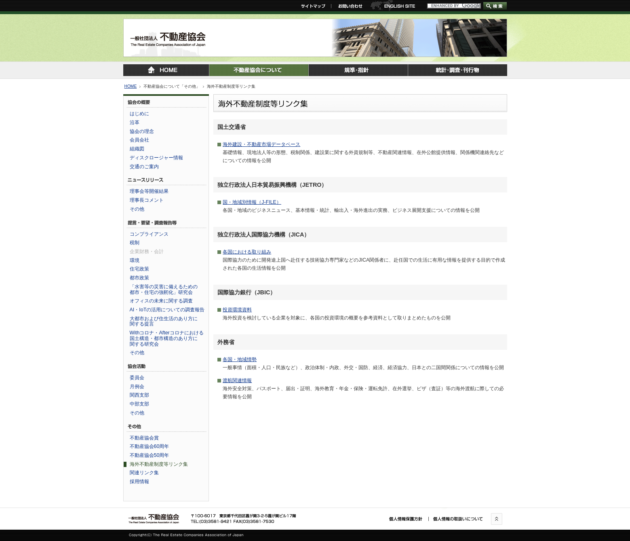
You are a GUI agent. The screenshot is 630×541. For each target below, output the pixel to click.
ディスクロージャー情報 (156, 158)
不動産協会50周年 (149, 455)
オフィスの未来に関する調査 (161, 301)
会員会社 (139, 140)
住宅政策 (139, 269)
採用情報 (139, 481)
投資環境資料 (237, 310)
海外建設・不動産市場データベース (261, 144)
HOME (130, 86)
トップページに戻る (166, 70)
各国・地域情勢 (240, 359)
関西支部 (139, 395)
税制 (134, 242)
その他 (137, 209)
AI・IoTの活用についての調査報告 (167, 310)
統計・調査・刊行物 (457, 70)
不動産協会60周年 (149, 446)
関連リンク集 (144, 472)
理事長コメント (147, 200)
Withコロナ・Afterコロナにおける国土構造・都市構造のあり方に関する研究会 (167, 338)
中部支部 (139, 404)
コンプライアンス (149, 234)
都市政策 (139, 278)
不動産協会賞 (144, 438)
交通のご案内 (144, 166)
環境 (134, 260)
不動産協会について (258, 70)
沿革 (134, 122)
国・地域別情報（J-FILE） (252, 202)
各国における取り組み (247, 252)
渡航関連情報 (237, 380)
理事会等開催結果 (149, 191)
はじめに (139, 113)
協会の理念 (142, 131)
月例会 (137, 386)
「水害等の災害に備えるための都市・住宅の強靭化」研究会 (164, 289)
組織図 (137, 149)
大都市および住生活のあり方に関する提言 (164, 321)
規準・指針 (358, 70)
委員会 (137, 377)
